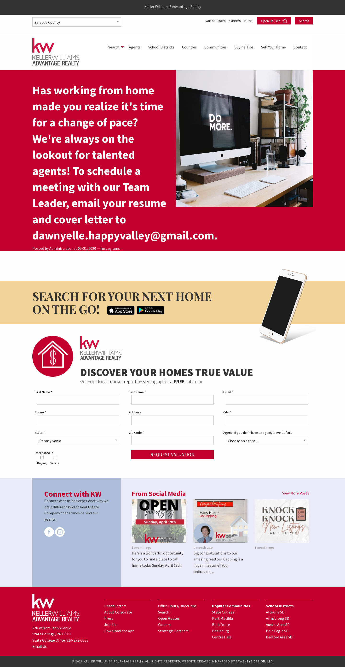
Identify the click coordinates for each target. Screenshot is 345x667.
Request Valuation (172, 454)
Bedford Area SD (279, 637)
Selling (54, 460)
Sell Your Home (273, 47)
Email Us (39, 646)
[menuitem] (114, 47)
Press (108, 618)
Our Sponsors (212, 20)
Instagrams (110, 248)
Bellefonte (221, 624)
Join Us (110, 624)
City (227, 412)
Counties (189, 47)
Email (228, 392)
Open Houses (274, 20)
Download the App (119, 630)
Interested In (44, 453)
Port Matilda (222, 618)
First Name (43, 392)
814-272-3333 (77, 640)
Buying (42, 460)
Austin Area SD (278, 624)
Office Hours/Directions (177, 605)
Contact (300, 47)
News (248, 20)
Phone (40, 412)
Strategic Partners (173, 630)
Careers (233, 20)
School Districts (161, 47)
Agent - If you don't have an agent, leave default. (258, 432)
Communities (215, 47)
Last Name (137, 392)
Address (135, 412)
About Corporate (118, 612)
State (40, 432)
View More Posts (295, 493)
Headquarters (115, 605)
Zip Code (136, 432)
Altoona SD (275, 612)
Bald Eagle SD (277, 630)
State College (223, 612)
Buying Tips (243, 47)
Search (304, 21)
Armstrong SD (277, 618)
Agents (135, 47)
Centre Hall (221, 637)
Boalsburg (220, 630)
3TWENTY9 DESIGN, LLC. (255, 661)
